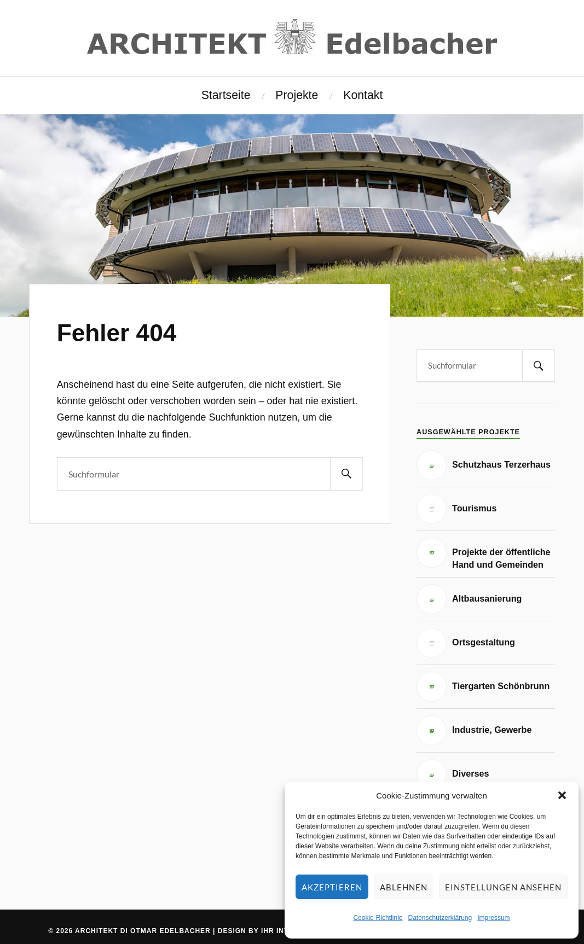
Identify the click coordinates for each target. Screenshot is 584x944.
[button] (562, 795)
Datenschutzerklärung (440, 918)
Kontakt (363, 95)
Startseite (226, 95)
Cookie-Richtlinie (377, 918)
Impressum (493, 918)
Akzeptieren (332, 887)
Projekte (296, 95)
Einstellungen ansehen (503, 887)
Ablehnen (403, 887)
